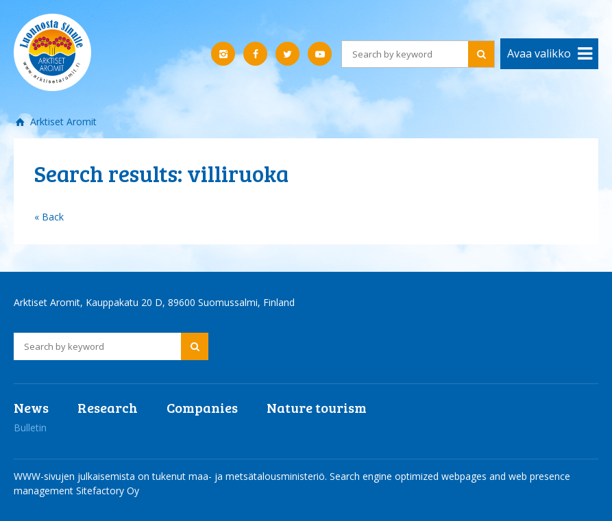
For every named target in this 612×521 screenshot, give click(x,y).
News (31, 407)
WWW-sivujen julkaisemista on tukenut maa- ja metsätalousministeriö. (172, 476)
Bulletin (30, 427)
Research (107, 407)
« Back (49, 216)
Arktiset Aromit (62, 121)
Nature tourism (317, 407)
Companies (202, 407)
